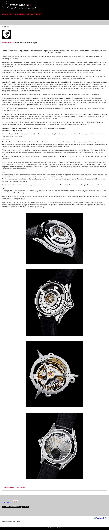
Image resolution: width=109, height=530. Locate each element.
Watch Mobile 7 (7, 502)
